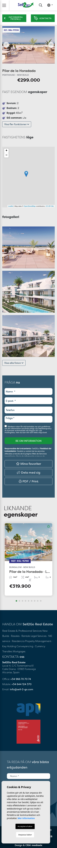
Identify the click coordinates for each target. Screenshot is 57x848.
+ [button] (6, 151)
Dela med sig (28, 472)
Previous (6, 45)
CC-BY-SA (50, 206)
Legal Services (39, 636)
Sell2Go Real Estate (25, 5)
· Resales (15, 636)
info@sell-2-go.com (21, 689)
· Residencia (17, 641)
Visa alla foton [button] (14, 363)
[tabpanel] (28, 559)
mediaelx (37, 845)
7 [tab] (34, 601)
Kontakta (43, 18)
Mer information (26, 818)
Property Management (38, 641)
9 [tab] (40, 601)
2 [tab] (19, 601)
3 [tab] (22, 601)
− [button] (6, 155)
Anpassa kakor (25, 834)
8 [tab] (37, 601)
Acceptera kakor (25, 826)
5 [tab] (28, 601)
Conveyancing (25, 646)
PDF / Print (28, 481)
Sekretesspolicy (45, 428)
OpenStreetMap (30, 206)
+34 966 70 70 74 (20, 679)
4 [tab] (25, 601)
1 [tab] (16, 601)
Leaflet (10, 206)
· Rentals (25, 636)
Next (51, 45)
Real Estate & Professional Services (22, 630)
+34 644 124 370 (21, 684)
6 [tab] (31, 601)
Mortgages (19, 651)
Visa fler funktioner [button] (16, 124)
